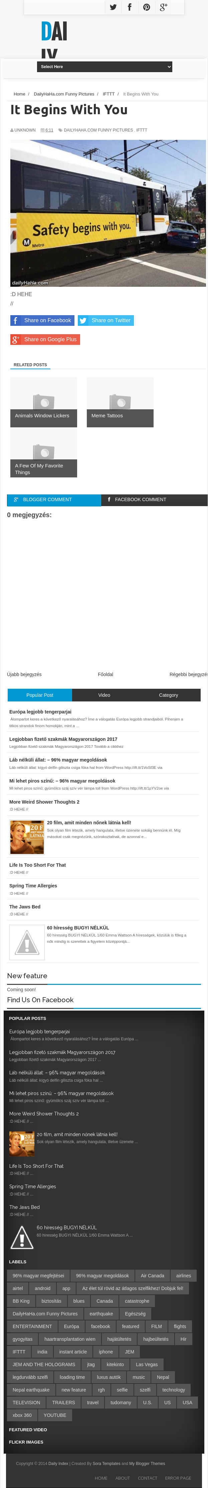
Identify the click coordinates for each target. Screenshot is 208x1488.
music (139, 1377)
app (66, 1288)
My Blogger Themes (147, 1463)
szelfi (145, 1390)
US (167, 1402)
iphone (106, 1351)
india (42, 1351)
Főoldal (105, 674)
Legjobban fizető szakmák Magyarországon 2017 (62, 1052)
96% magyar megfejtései (38, 1275)
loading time (72, 1377)
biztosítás (51, 1301)
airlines (183, 1275)
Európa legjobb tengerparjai (39, 1031)
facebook (100, 1326)
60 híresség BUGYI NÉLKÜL (67, 1227)
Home (101, 1478)
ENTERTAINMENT (32, 1326)
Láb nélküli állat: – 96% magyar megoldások (57, 1072)
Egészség (135, 1313)
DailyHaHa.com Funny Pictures (98, 130)
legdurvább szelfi (30, 1377)
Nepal (163, 1377)
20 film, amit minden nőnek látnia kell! (77, 1134)
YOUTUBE (55, 1415)
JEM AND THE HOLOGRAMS (44, 1364)
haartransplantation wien (69, 1339)
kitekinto (115, 1364)
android (42, 1288)
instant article (73, 1351)
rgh (101, 1390)
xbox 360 (22, 1415)
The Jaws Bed (24, 1207)
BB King (21, 1301)
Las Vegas (147, 1364)
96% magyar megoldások (102, 1275)
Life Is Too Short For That (36, 1166)
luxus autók (109, 1377)
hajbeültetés (156, 1339)
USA (187, 1402)
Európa (71, 1326)
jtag (91, 1364)
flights (180, 1326)
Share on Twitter (104, 320)
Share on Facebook (40, 320)
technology (174, 1390)
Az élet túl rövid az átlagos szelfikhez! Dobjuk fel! (132, 1288)
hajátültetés (120, 1339)
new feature (74, 1390)
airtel (18, 1288)
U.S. (147, 1402)
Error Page (178, 1478)
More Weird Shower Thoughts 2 (44, 1113)
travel (92, 1402)
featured (130, 1326)
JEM (129, 1351)
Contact (147, 1478)
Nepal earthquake (31, 1390)
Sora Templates (106, 1463)
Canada (104, 1301)
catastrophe (137, 1301)
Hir (184, 1339)
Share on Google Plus (43, 339)
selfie (122, 1390)
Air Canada (152, 1275)
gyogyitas (22, 1339)
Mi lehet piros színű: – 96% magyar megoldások (61, 1093)
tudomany (121, 1402)
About (123, 1478)
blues (78, 1301)
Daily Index (58, 1463)
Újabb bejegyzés (24, 674)
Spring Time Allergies (32, 1186)
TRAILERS (63, 1402)
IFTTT (141, 130)
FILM (156, 1326)
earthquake (101, 1313)
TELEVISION (26, 1402)
